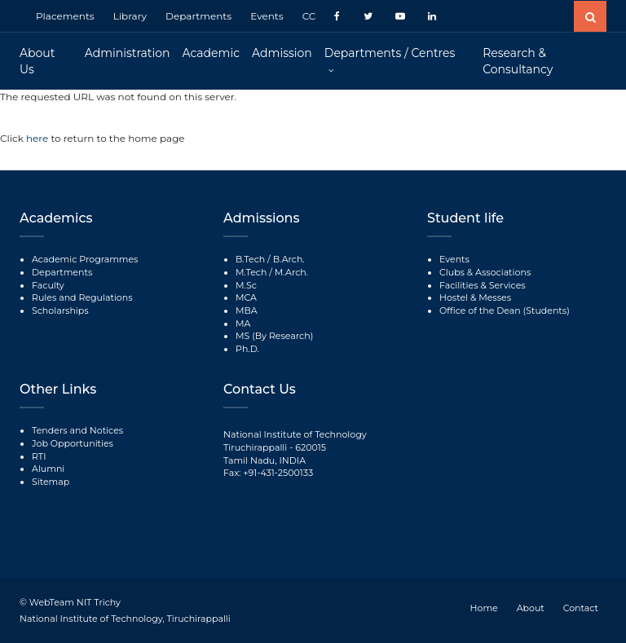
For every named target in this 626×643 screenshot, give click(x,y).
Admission (282, 53)
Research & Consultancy (518, 61)
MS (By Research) (274, 335)
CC (309, 16)
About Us (37, 61)
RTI (39, 456)
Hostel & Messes (475, 297)
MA (243, 323)
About (530, 608)
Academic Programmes (85, 259)
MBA (247, 310)
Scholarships (60, 310)
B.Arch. (289, 259)
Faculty (48, 285)
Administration (127, 53)
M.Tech (251, 272)
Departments (198, 16)
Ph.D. (247, 349)
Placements (65, 16)
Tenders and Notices (77, 430)
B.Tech (250, 259)
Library (130, 16)
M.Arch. (291, 272)
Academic (211, 53)
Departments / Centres (389, 53)
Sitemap (50, 481)
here (38, 138)
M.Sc (246, 285)
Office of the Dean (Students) (504, 310)
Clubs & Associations (485, 272)
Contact (580, 608)
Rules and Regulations (82, 297)
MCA (246, 297)
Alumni (48, 468)
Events (266, 16)
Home (484, 608)
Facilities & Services (482, 285)
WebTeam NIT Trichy (75, 602)
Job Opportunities (72, 443)
